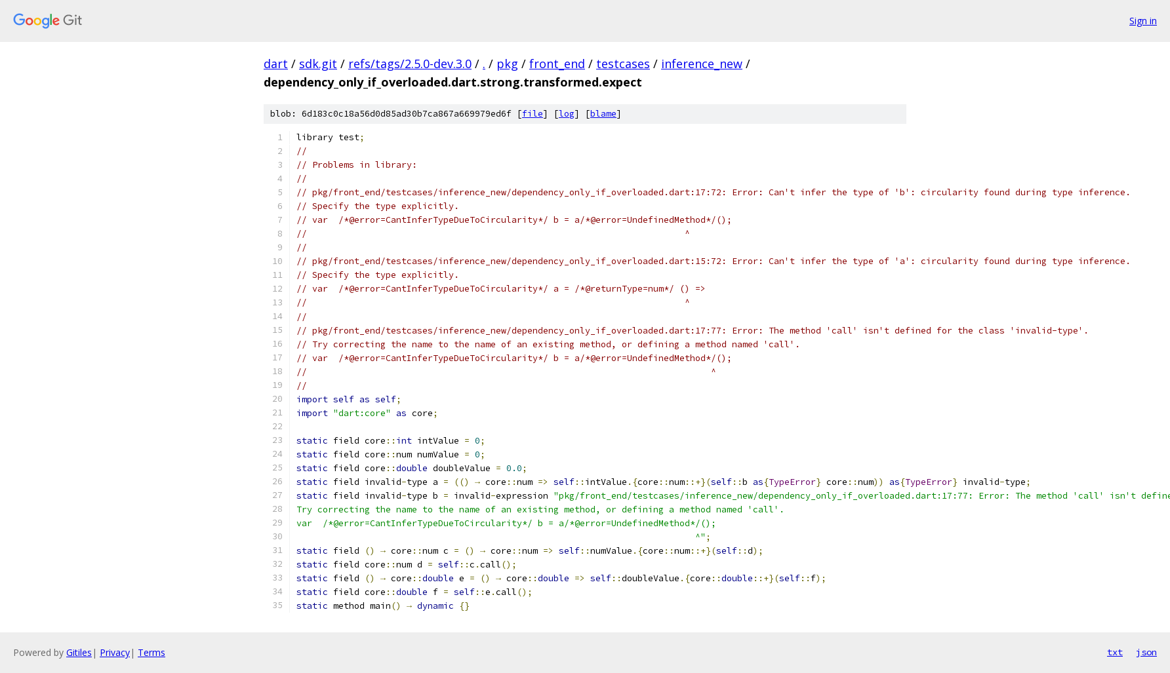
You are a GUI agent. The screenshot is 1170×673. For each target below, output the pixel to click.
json (1146, 652)
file (532, 113)
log (567, 113)
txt (1115, 652)
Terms (151, 652)
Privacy (115, 652)
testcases (623, 63)
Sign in (1143, 20)
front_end (557, 63)
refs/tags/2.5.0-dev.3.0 (410, 63)
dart (276, 63)
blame (603, 113)
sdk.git (318, 63)
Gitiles (79, 652)
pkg (507, 63)
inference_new (701, 63)
